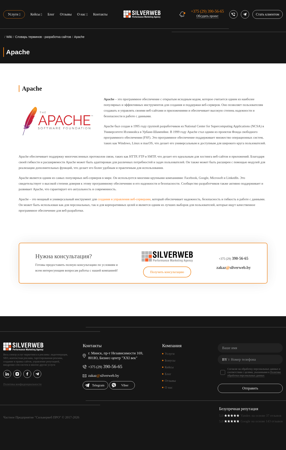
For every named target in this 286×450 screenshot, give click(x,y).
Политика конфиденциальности (22, 384)
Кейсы (35, 14)
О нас (81, 14)
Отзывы (66, 14)
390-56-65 (207, 11)
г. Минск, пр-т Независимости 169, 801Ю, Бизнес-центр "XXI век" (115, 355)
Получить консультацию (167, 272)
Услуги (13, 14)
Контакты (100, 14)
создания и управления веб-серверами (124, 199)
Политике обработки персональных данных (254, 374)
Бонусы (170, 360)
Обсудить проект (207, 16)
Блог (51, 14)
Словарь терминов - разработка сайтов (43, 37)
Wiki (9, 37)
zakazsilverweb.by (233, 267)
